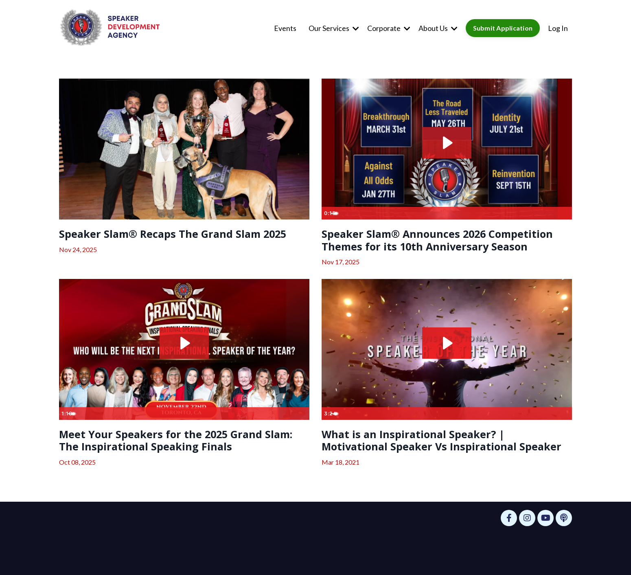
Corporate (388, 27)
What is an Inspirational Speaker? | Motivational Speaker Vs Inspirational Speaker (435, 469)
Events (285, 27)
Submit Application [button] (503, 28)
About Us (437, 27)
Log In (558, 27)
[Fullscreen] (564, 212)
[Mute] (533, 212)
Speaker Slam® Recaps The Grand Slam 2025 (176, 242)
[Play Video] (329, 212)
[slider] (438, 212)
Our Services (333, 27)
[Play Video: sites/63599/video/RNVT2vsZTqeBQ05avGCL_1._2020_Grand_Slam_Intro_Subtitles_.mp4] (446, 361)
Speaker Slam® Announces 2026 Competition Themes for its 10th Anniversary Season (419, 249)
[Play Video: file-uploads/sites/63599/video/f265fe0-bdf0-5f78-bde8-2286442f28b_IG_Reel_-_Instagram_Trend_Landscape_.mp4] (446, 142)
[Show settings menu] (549, 212)
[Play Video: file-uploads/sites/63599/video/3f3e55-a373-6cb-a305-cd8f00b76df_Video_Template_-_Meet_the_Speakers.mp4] (184, 361)
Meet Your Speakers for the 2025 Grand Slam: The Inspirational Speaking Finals (176, 461)
